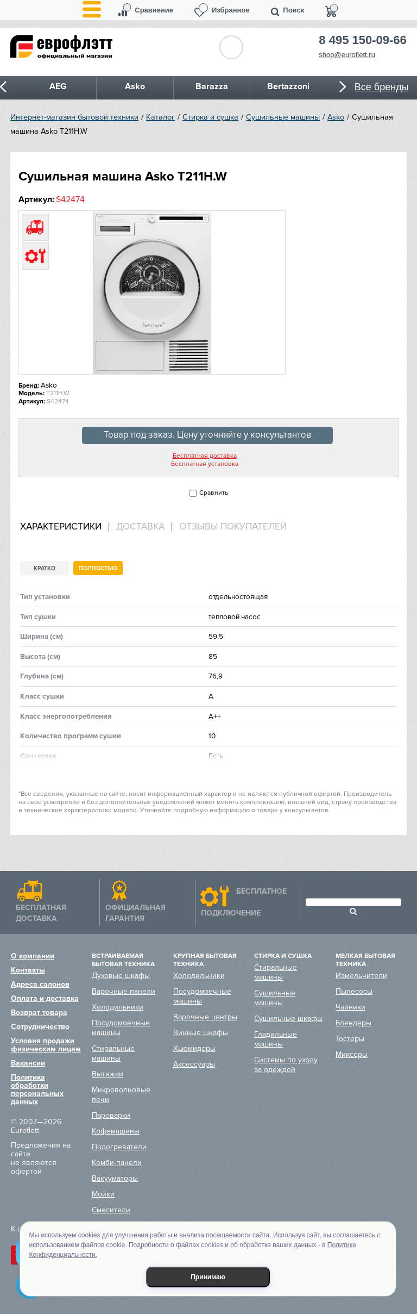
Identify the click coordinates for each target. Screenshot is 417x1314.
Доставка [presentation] (140, 526)
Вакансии (28, 1063)
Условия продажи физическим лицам (46, 1045)
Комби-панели (117, 1162)
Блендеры (353, 1022)
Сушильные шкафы (288, 1018)
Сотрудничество (40, 1026)
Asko (335, 117)
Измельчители (361, 975)
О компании (32, 956)
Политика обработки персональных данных (37, 1089)
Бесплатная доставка (205, 456)
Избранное (231, 10)
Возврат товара (39, 1012)
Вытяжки (107, 1074)
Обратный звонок (231, 47)
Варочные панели (123, 991)
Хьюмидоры (194, 1048)
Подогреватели (119, 1146)
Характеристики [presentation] (61, 526)
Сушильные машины (283, 117)
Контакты (28, 970)
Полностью (98, 568)
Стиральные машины (113, 1053)
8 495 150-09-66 (362, 40)
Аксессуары (194, 1064)
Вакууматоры (115, 1178)
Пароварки (111, 1115)
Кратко (44, 568)
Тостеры (350, 1038)
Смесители (111, 1210)
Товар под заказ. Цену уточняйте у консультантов (207, 434)
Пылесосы (354, 991)
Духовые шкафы (121, 975)
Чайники (350, 1007)
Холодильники (117, 1007)
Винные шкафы (200, 1032)
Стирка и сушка (210, 117)
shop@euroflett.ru (347, 55)
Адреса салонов (40, 984)
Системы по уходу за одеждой (286, 1064)
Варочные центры (205, 1017)
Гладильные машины (275, 1039)
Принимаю (208, 1277)
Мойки (103, 1194)
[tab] (64, 527)
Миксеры (352, 1054)
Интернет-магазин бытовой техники (74, 117)
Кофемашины (116, 1131)
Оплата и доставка (45, 998)
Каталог (160, 117)
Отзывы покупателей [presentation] (233, 526)
